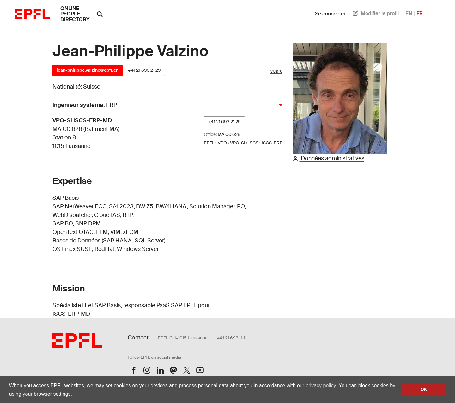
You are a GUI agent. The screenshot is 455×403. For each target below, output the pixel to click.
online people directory (74, 14)
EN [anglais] (408, 13)
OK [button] (423, 389)
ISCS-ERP (272, 143)
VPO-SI (237, 143)
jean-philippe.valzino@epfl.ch (87, 70)
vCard (276, 71)
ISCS (253, 143)
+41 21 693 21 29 (144, 70)
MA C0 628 (229, 134)
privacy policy (321, 385)
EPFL (209, 143)
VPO (222, 143)
